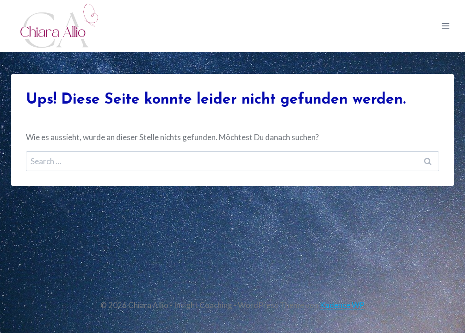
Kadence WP (342, 305)
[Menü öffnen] (445, 25)
